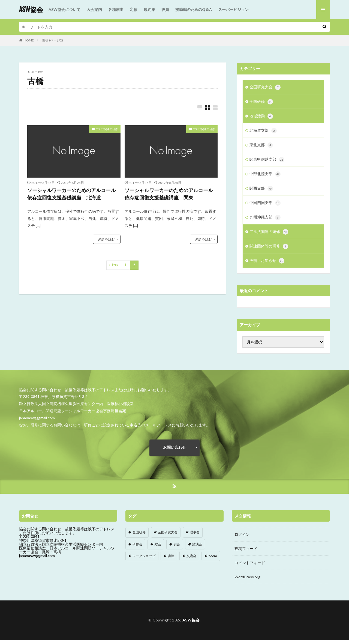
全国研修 (261, 101)
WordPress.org (247, 577)
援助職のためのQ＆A (193, 9)
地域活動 (261, 116)
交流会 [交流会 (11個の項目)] (191, 556)
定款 (133, 9)
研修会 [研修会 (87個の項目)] (137, 544)
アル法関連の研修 (107, 129)
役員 (165, 9)
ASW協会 (31, 9)
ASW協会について (64, 9)
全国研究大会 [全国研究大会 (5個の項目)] (167, 532)
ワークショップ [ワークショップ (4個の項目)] (144, 556)
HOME (29, 40)
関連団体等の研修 (268, 246)
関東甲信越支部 (266, 159)
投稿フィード (245, 548)
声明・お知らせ (266, 261)
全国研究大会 (265, 87)
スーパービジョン (233, 9)
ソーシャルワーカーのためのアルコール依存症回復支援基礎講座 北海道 (71, 194)
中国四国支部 (265, 203)
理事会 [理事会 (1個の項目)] (195, 532)
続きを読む (106, 239)
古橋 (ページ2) (52, 40)
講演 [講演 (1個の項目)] (171, 556)
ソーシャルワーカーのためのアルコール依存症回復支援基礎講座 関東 (169, 194)
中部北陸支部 (265, 174)
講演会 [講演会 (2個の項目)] (197, 544)
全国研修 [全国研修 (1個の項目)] (139, 532)
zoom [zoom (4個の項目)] (213, 556)
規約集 (149, 9)
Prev (115, 265)
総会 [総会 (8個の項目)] (158, 544)
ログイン (242, 534)
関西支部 (261, 188)
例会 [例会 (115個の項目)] (176, 544)
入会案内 (94, 9)
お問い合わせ (174, 447)
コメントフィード (249, 562)
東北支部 (261, 145)
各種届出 (116, 9)
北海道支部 (263, 130)
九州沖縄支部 (265, 217)
